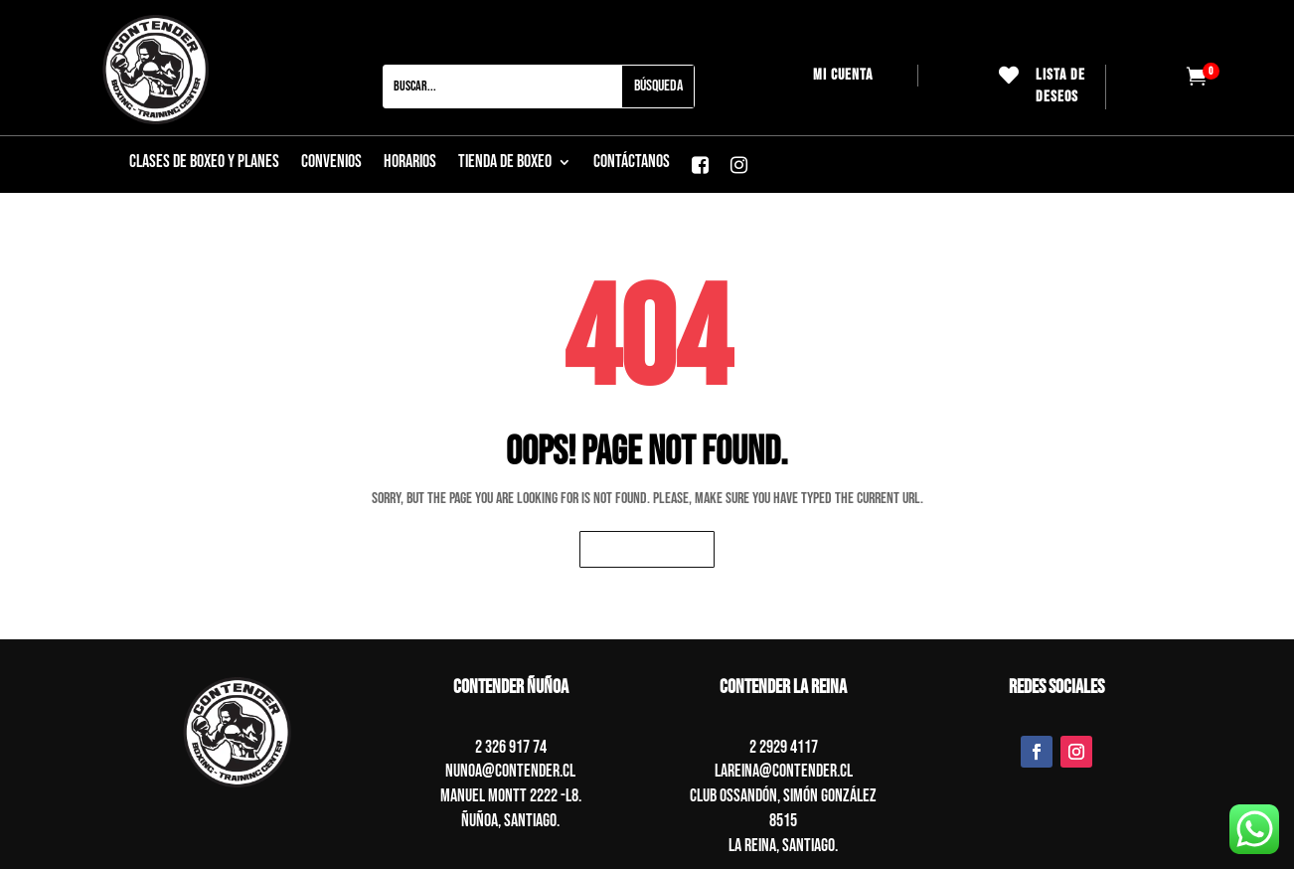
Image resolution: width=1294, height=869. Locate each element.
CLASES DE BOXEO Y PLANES (204, 163)
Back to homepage (647, 549)
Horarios (410, 163)
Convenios (331, 163)
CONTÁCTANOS (631, 163)
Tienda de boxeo (505, 163)
